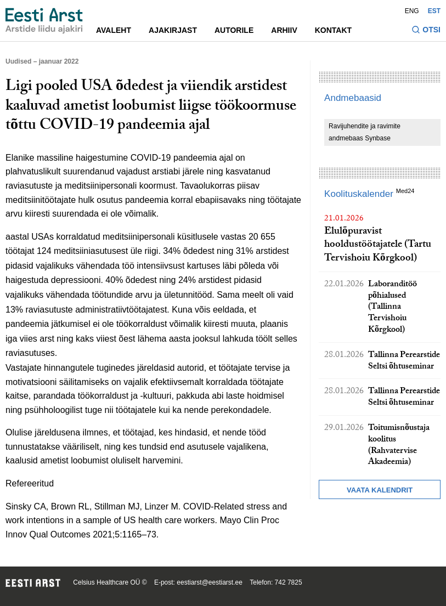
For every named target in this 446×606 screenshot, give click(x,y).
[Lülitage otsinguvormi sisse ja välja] (426, 31)
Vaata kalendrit (380, 490)
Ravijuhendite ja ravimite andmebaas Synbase (364, 132)
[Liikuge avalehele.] (44, 21)
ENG (412, 11)
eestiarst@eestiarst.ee (209, 582)
